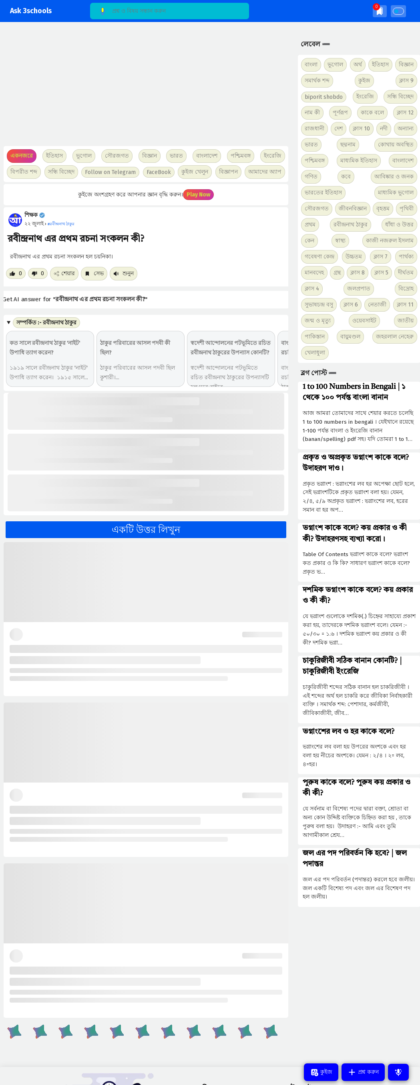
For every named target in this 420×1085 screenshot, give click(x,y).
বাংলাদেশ (403, 160)
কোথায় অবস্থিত (396, 144)
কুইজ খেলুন (194, 171)
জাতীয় (406, 320)
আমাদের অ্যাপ (264, 171)
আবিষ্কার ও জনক (394, 176)
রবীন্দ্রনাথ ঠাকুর (351, 224)
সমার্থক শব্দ (317, 80)
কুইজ (364, 80)
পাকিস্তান (315, 336)
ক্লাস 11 (405, 304)
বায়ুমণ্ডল (350, 336)
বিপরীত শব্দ (23, 171)
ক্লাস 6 (351, 304)
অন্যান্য (406, 128)
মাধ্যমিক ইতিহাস (358, 160)
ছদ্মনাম (348, 144)
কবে (346, 176)
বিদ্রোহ (406, 288)
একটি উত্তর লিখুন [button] (146, 529)
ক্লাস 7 (381, 256)
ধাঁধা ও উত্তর (399, 224)
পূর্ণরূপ (340, 112)
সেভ (94, 273)
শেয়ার (64, 273)
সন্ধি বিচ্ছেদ (61, 171)
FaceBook (159, 172)
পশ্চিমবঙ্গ (241, 155)
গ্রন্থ (337, 272)
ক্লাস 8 (357, 272)
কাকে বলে (372, 112)
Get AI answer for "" (80, 299)
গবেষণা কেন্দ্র (319, 256)
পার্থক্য (406, 256)
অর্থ (358, 64)
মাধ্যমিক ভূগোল (396, 192)
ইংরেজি (272, 155)
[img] (380, 11)
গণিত (311, 176)
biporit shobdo (324, 97)
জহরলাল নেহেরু (395, 336)
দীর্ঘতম (406, 272)
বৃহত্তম (383, 208)
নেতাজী (377, 304)
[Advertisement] (144, 88)
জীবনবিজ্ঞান (353, 208)
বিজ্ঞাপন (228, 171)
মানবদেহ (314, 272)
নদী (384, 128)
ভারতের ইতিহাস (323, 192)
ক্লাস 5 (381, 272)
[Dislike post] (38, 273)
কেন (309, 240)
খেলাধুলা (315, 352)
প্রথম (310, 224)
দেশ (338, 128)
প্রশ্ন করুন (363, 1072)
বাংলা (311, 64)
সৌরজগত (317, 208)
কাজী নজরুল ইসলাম (390, 240)
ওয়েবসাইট (364, 320)
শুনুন (123, 273)
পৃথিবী (407, 208)
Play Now (198, 194)
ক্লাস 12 (405, 112)
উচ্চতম (354, 256)
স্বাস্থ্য (340, 240)
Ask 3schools (31, 11)
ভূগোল (335, 64)
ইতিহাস (380, 64)
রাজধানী (314, 128)
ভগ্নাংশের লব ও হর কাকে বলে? (348, 732)
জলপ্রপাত (358, 288)
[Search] (169, 11)
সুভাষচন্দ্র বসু (319, 304)
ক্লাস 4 (312, 288)
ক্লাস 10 (361, 128)
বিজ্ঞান (406, 64)
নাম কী (312, 112)
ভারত (311, 144)
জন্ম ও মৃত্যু (318, 320)
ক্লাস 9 (406, 80)
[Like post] (16, 273)
